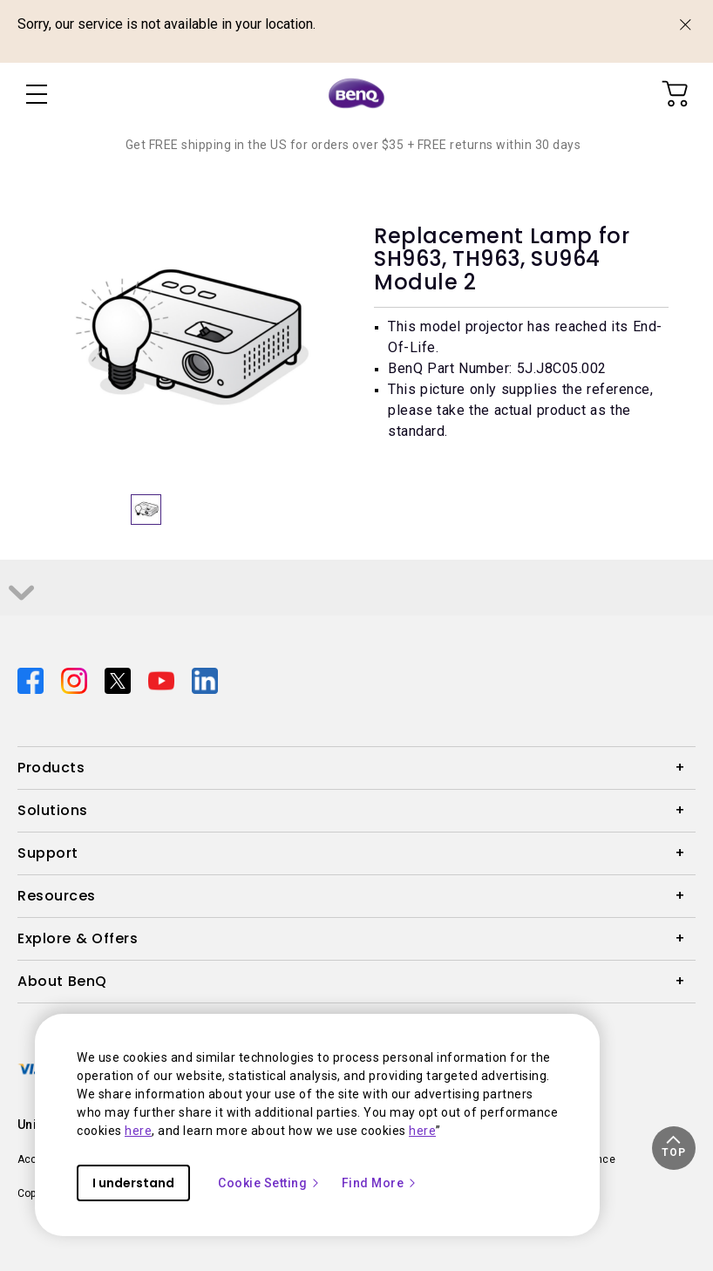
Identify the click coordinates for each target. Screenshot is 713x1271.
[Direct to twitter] (119, 680)
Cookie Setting (269, 1183)
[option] (192, 338)
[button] (674, 1148)
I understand (133, 1183)
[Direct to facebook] (32, 680)
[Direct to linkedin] (205, 680)
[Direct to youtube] (163, 680)
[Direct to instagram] (76, 680)
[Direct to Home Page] (356, 94)
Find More (380, 1183)
